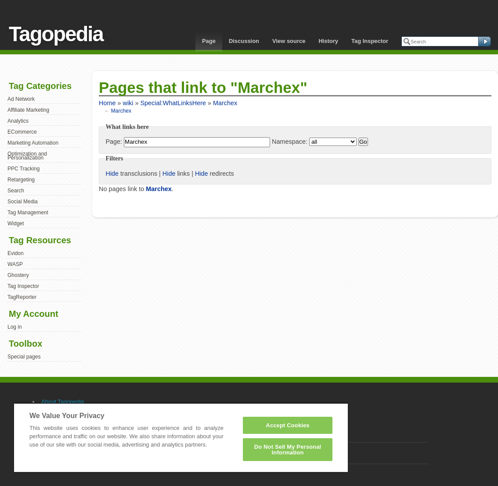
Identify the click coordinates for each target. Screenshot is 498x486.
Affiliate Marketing (28, 110)
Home (107, 102)
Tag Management (27, 212)
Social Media (22, 202)
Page (209, 41)
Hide (112, 173)
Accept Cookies (287, 425)
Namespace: (289, 141)
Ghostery (18, 275)
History (328, 41)
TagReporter (21, 297)
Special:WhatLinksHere (173, 102)
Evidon (15, 253)
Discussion (244, 41)
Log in (14, 327)
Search (15, 191)
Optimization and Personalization (27, 156)
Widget (15, 223)
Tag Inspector (369, 41)
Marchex (225, 102)
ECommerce (22, 132)
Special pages (23, 357)
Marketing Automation (32, 143)
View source (288, 41)
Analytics (18, 121)
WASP (15, 264)
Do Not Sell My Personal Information (287, 449)
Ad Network (21, 99)
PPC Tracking (23, 169)
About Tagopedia (62, 401)
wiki (128, 102)
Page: (113, 141)
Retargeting (21, 180)
